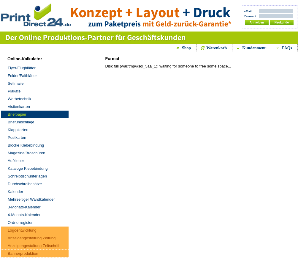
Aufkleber (16, 160)
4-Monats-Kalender (24, 215)
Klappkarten (18, 130)
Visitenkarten (19, 106)
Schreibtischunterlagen (27, 176)
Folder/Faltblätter (22, 75)
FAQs (287, 48)
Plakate (14, 91)
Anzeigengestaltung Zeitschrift (33, 245)
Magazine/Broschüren (26, 153)
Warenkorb (216, 48)
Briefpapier (17, 114)
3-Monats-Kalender (24, 207)
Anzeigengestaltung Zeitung (32, 238)
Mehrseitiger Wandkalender (31, 199)
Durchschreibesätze (25, 184)
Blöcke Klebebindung (26, 145)
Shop (186, 48)
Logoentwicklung (22, 230)
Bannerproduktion (23, 253)
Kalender (15, 191)
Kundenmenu (254, 48)
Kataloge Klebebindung (27, 168)
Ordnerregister (20, 222)
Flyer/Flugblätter (22, 68)
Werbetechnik (19, 99)
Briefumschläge (21, 122)
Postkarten (17, 137)
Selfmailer (16, 83)
